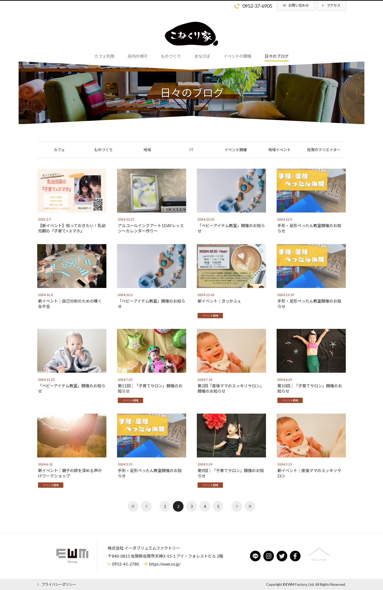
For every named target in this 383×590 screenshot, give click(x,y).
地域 (147, 149)
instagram (268, 556)
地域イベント (279, 149)
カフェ (59, 149)
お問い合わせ (298, 5)
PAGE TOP (319, 560)
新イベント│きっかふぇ (219, 301)
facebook (295, 556)
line (255, 556)
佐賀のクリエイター (323, 149)
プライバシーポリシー (58, 584)
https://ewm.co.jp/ (165, 564)
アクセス (333, 5)
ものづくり (103, 149)
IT (191, 149)
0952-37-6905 (257, 6)
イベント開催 (235, 149)
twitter (282, 556)
